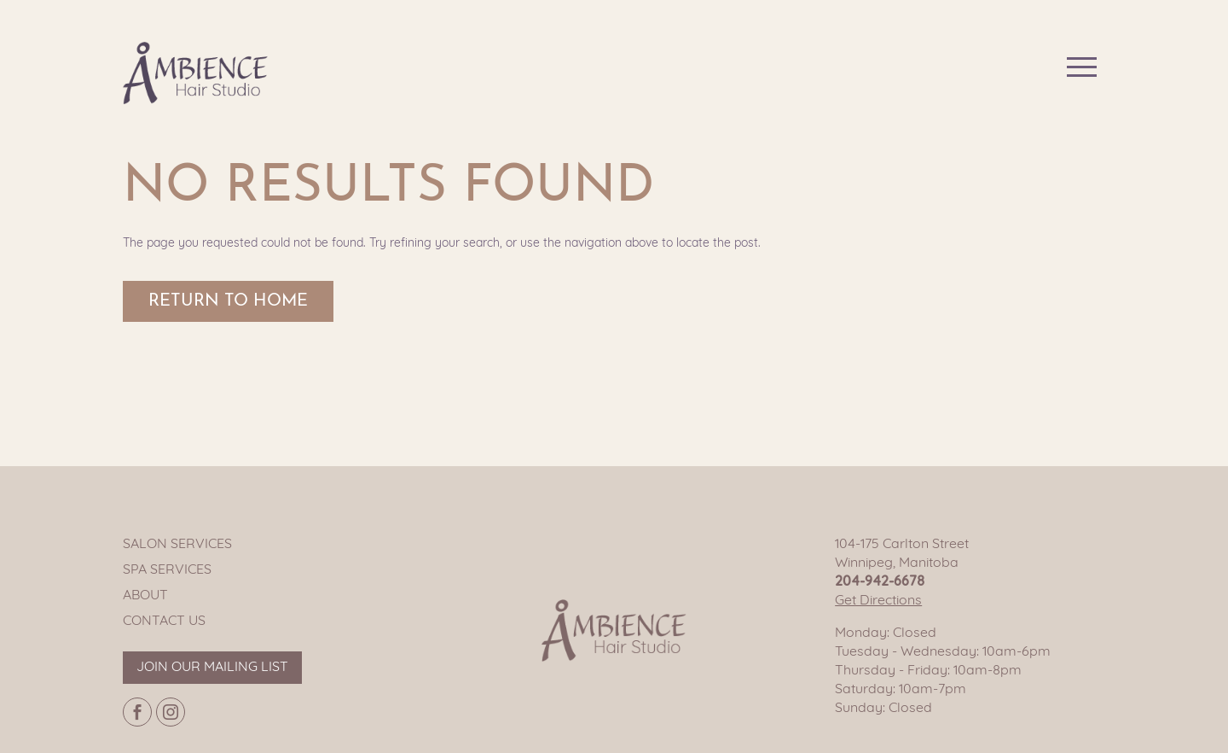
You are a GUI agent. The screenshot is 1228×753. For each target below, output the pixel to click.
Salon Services (177, 545)
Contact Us (164, 621)
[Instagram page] (170, 712)
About (145, 596)
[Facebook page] (137, 712)
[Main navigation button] (1081, 67)
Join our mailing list (212, 667)
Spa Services (167, 570)
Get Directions (878, 601)
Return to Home (228, 301)
